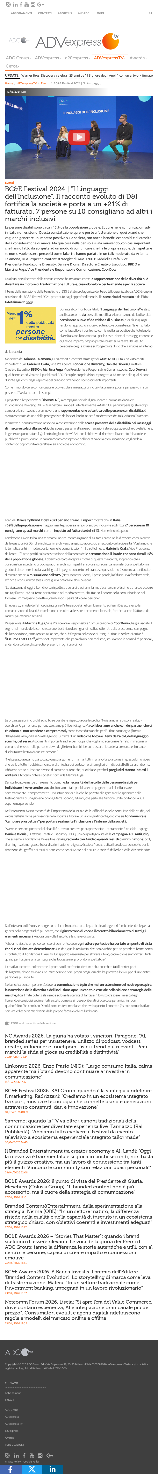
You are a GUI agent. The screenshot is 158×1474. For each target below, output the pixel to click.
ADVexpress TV (14, 1423)
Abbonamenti (21, 13)
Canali (9, 1400)
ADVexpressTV (110, 57)
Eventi (45, 83)
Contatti (45, 13)
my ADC (83, 13)
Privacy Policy (13, 1462)
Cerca (13, 66)
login (99, 13)
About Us (65, 13)
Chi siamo (11, 1383)
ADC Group (18, 57)
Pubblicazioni (14, 1444)
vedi (29, 302)
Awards (138, 57)
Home (9, 83)
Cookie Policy (31, 1462)
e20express (77, 57)
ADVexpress (48, 57)
